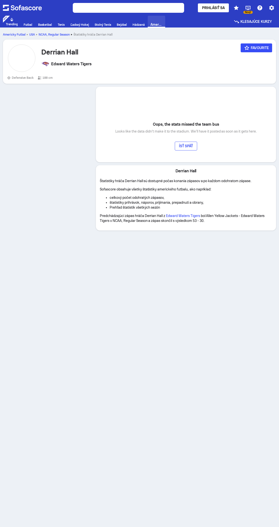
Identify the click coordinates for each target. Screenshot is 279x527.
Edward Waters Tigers (183, 216)
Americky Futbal (14, 34)
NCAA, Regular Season (54, 34)
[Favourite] (256, 47)
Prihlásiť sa (213, 8)
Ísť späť (186, 146)
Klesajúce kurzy (253, 22)
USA (32, 34)
